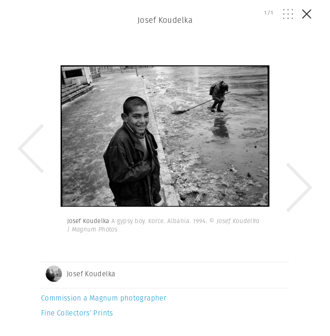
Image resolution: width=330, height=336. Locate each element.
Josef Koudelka (165, 20)
